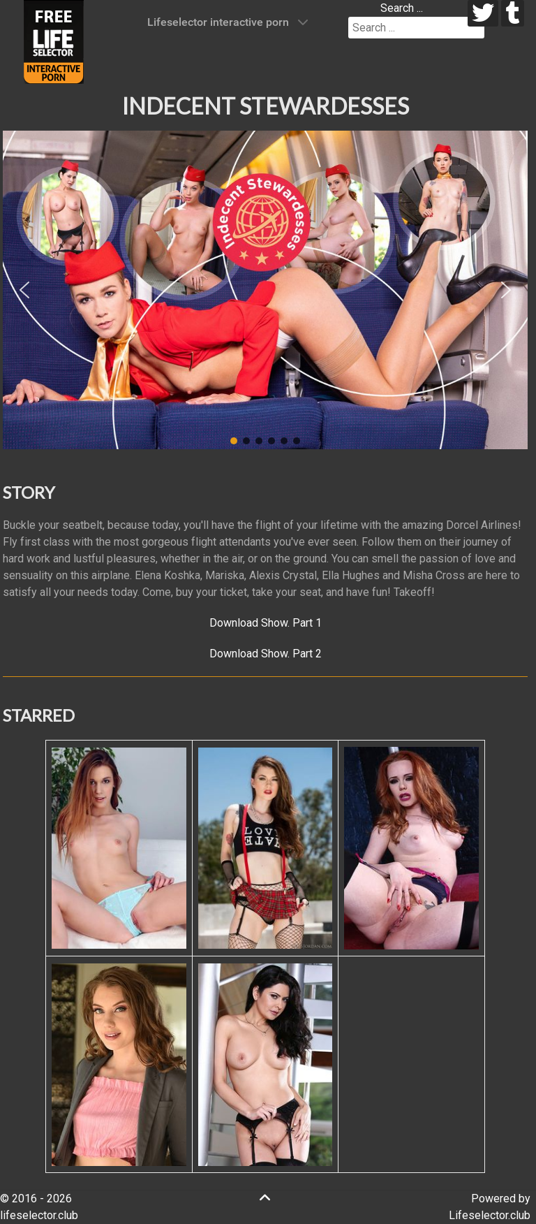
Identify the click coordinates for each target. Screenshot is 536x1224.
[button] (24, 290)
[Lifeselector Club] (54, 41)
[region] (265, 290)
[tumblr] (512, 13)
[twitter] (483, 13)
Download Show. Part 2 (265, 653)
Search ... (401, 8)
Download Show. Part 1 (265, 622)
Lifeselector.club (489, 1215)
